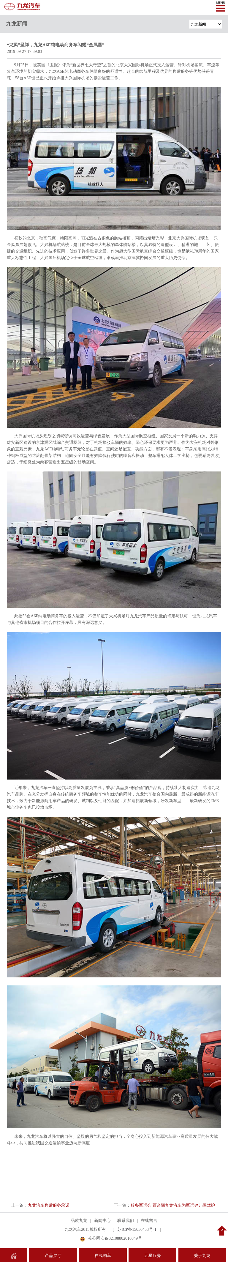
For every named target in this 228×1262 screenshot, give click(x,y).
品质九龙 (79, 1220)
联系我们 (125, 1220)
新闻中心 (102, 1220)
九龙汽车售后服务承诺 (48, 1205)
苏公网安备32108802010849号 (115, 1238)
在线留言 (149, 1220)
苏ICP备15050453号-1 (136, 1229)
